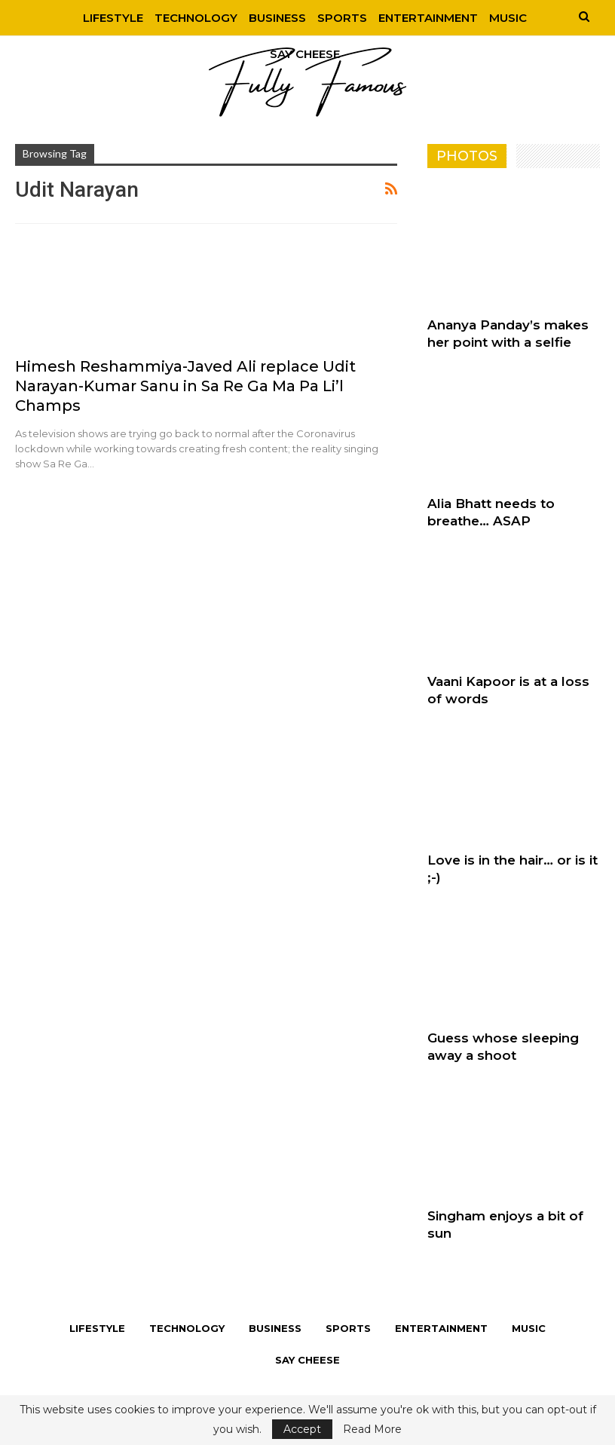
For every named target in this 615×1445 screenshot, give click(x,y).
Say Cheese (307, 1360)
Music (514, 18)
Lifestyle (108, 18)
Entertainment (432, 18)
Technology (192, 18)
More (299, 54)
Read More (372, 1429)
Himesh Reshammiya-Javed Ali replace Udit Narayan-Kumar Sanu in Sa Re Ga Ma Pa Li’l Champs (185, 386)
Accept (302, 1429)
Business (276, 18)
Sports (344, 18)
